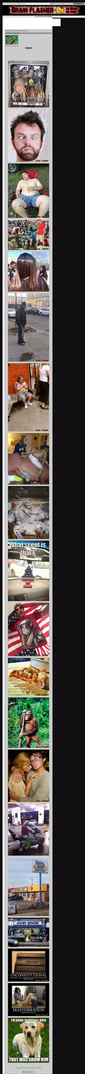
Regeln (23, 3)
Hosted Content (39, 16)
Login (7, 3)
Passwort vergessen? (13, 3)
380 (17, 45)
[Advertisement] (43, 22)
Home (4, 3)
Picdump (15, 45)
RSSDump (49, 16)
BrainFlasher (10, 45)
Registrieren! (19, 3)
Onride (45, 16)
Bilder (7, 45)
